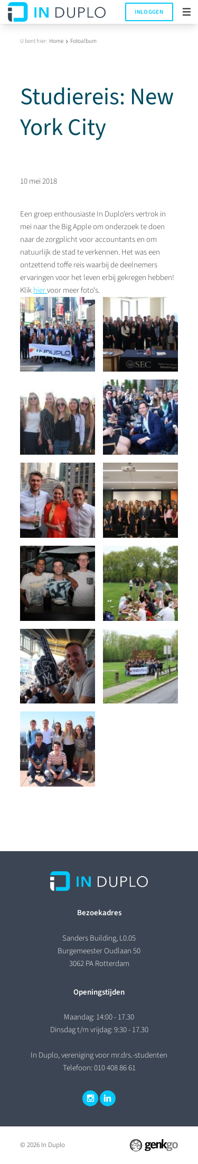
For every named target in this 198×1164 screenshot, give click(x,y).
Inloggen (149, 12)
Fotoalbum (83, 41)
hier (40, 290)
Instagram (90, 1098)
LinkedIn (108, 1098)
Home (56, 41)
